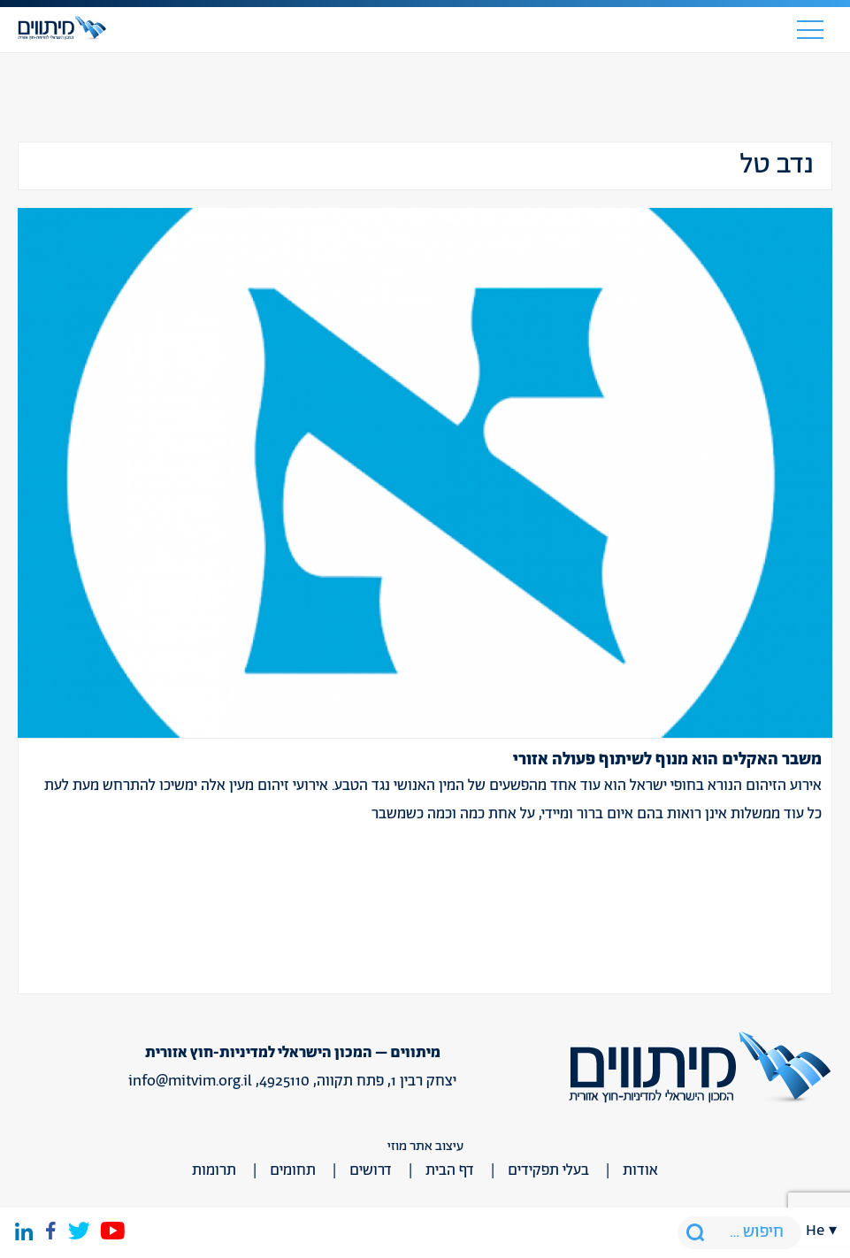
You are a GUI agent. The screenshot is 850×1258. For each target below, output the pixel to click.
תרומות (214, 1170)
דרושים (370, 1170)
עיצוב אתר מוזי (425, 1146)
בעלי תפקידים (548, 1170)
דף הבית (449, 1170)
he (815, 1230)
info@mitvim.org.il (190, 1081)
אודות (640, 1170)
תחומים (293, 1170)
